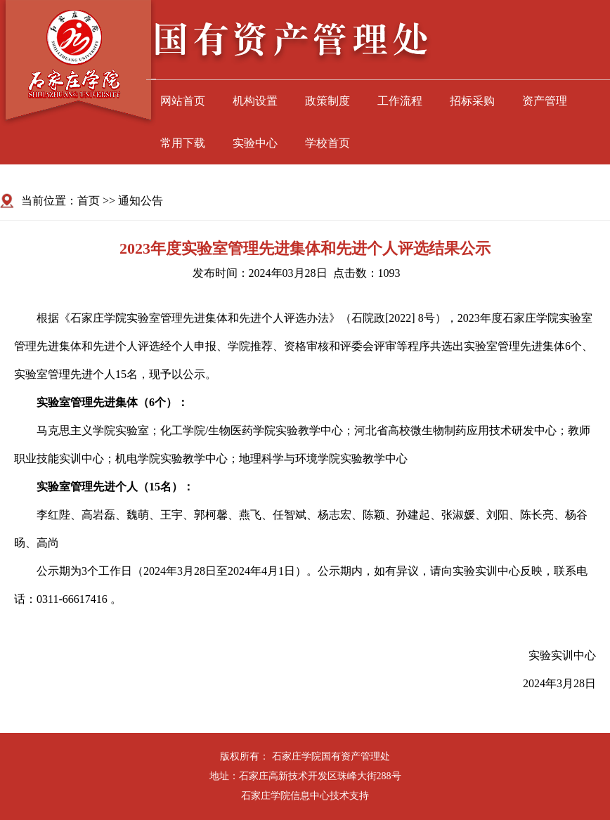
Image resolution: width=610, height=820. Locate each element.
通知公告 (140, 201)
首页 (88, 201)
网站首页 (182, 101)
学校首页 (327, 143)
